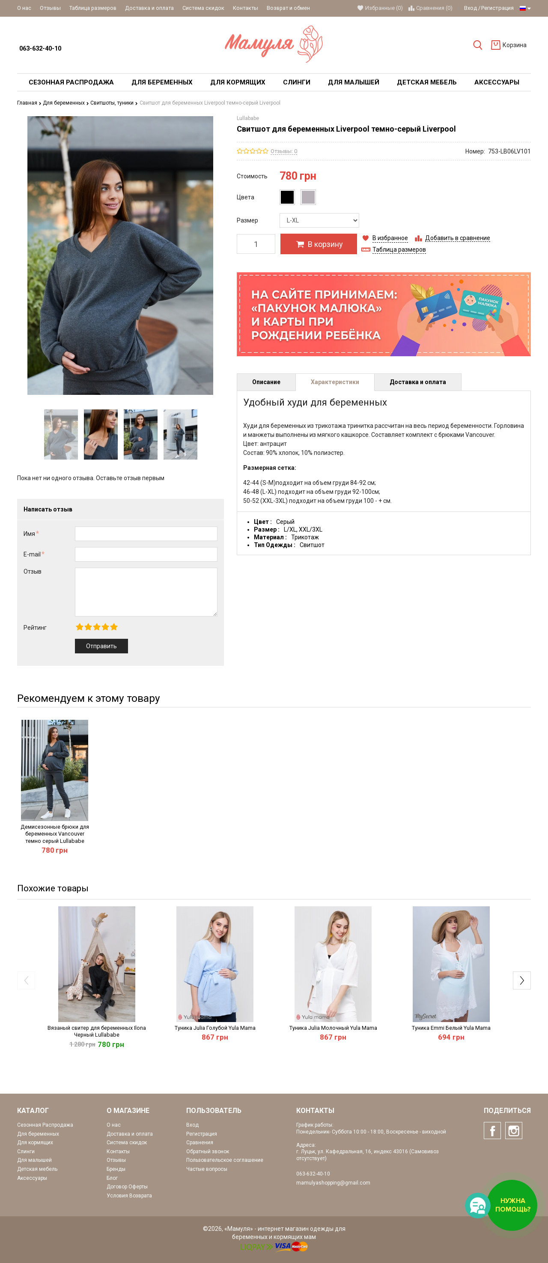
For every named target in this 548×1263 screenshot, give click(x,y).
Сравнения (199, 1143)
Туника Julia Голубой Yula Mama (215, 1028)
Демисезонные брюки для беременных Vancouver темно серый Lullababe (55, 834)
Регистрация (497, 8)
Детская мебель (37, 1169)
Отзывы (50, 8)
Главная (29, 103)
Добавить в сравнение (457, 238)
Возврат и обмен (288, 8)
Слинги (26, 1152)
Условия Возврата (129, 1196)
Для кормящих (35, 1143)
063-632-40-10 (40, 48)
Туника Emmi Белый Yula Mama (451, 1028)
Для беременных (66, 103)
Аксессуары (32, 1178)
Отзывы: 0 (284, 151)
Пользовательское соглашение (224, 1160)
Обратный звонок (207, 1152)
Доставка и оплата (149, 8)
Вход (470, 8)
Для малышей (34, 1160)
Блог (112, 1178)
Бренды (116, 1169)
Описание (266, 382)
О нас (24, 8)
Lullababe (248, 118)
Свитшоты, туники (114, 103)
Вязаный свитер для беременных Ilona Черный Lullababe (97, 1031)
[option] (61, 434)
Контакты (245, 8)
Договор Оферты (127, 1187)
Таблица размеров (92, 8)
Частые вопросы (206, 1169)
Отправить (101, 646)
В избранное (390, 238)
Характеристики (335, 382)
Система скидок (203, 8)
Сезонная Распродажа (45, 1125)
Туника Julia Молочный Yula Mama (333, 1028)
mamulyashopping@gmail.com (333, 1183)
